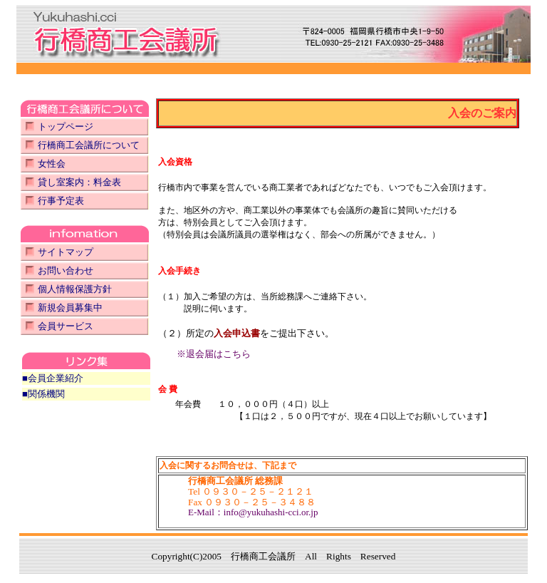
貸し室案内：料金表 (79, 182)
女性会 (52, 163)
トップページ (65, 126)
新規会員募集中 (70, 307)
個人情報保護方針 (75, 289)
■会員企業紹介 (52, 378)
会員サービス (65, 326)
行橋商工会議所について (89, 145)
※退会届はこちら (214, 354)
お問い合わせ (65, 270)
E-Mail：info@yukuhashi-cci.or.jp (253, 512)
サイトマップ (65, 252)
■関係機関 (43, 393)
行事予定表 (61, 200)
